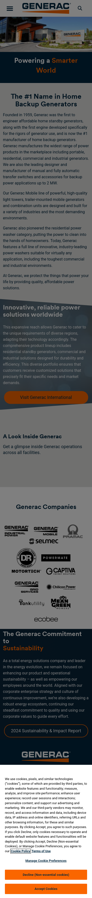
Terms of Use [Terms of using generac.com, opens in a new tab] (41, 851)
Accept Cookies (46, 889)
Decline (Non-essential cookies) (46, 875)
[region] (46, 831)
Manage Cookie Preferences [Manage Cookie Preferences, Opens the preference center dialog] (46, 861)
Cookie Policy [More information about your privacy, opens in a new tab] (20, 851)
